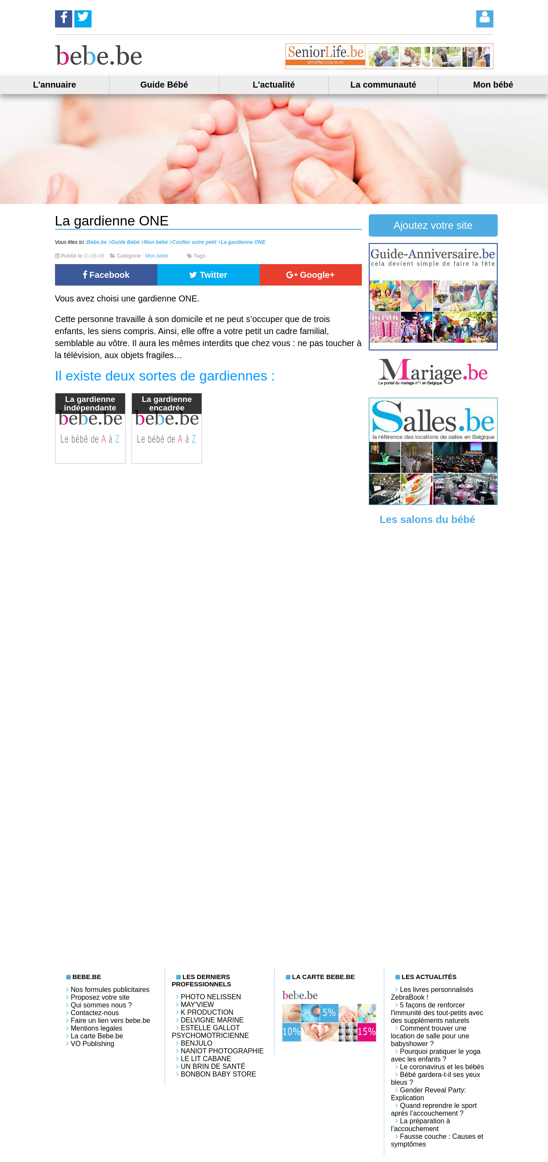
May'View (197, 1004)
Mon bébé (493, 84)
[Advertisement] (433, 665)
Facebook (106, 275)
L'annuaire (54, 84)
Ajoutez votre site (432, 225)
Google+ (310, 275)
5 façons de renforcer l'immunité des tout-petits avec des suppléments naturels (437, 1012)
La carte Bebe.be (97, 1036)
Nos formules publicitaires (110, 989)
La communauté (383, 84)
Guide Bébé (164, 84)
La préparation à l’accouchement (420, 1124)
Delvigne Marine (212, 1020)
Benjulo (197, 1043)
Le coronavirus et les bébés (442, 1067)
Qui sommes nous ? (101, 1005)
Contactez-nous (95, 1012)
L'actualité (274, 84)
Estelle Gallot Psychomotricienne (210, 1031)
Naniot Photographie (222, 1051)
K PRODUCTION (207, 1012)
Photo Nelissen (211, 997)
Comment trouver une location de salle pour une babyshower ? (430, 1036)
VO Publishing (92, 1043)
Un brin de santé (213, 1066)
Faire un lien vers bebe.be (110, 1020)
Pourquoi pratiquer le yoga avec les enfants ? (436, 1055)
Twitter (208, 275)
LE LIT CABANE (206, 1058)
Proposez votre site (100, 997)
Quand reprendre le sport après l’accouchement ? (434, 1109)
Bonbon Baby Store (218, 1074)
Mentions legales (96, 1028)
